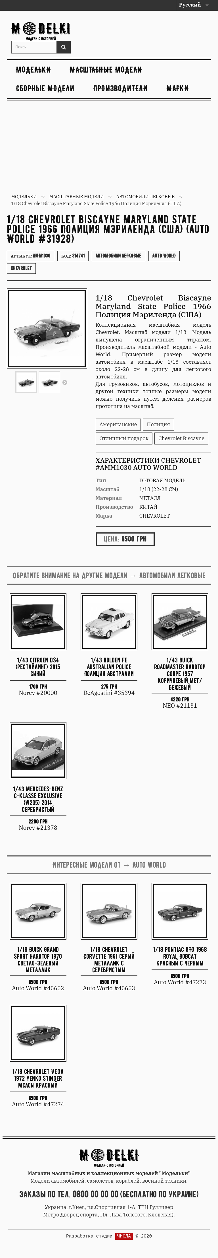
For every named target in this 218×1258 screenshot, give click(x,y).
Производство (114, 507)
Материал (109, 498)
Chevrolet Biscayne (181, 438)
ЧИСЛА (124, 1236)
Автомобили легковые (118, 256)
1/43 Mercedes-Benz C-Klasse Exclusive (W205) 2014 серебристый (38, 799)
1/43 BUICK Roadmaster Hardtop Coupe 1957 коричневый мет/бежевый (180, 673)
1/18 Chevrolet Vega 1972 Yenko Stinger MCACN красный (38, 1078)
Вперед (65, 382)
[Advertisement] (109, 148)
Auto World (164, 256)
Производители (120, 88)
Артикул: (30, 256)
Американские (118, 424)
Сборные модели (45, 88)
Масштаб (108, 489)
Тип (101, 480)
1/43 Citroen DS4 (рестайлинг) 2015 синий (38, 667)
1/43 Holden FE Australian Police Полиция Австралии (109, 667)
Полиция (158, 424)
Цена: (112, 539)
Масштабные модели (106, 69)
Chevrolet (21, 268)
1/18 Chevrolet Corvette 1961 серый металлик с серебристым (109, 959)
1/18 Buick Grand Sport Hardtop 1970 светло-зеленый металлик (38, 959)
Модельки (33, 69)
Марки (178, 88)
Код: (73, 256)
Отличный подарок (124, 438)
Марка (104, 515)
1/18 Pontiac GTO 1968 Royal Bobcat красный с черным (180, 956)
